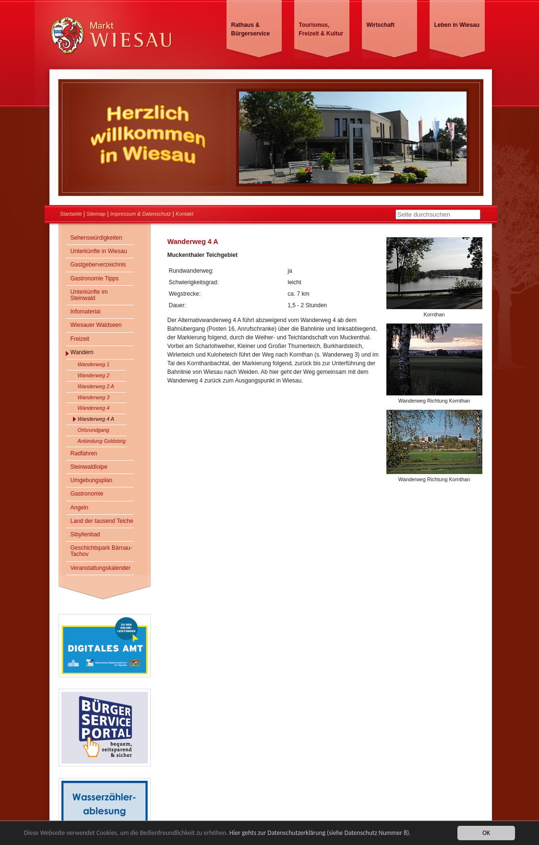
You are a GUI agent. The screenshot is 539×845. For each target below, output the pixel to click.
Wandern (82, 352)
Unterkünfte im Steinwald (89, 295)
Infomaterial (86, 311)
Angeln (79, 507)
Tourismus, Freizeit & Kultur (321, 29)
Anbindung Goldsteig (102, 441)
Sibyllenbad (85, 534)
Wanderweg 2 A (96, 386)
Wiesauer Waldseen (96, 325)
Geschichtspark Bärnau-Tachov (101, 550)
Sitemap (96, 214)
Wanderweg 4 (93, 408)
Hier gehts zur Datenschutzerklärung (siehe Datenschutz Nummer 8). (320, 833)
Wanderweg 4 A (96, 419)
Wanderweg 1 (93, 364)
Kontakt (184, 214)
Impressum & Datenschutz (140, 214)
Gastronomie (87, 493)
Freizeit (80, 339)
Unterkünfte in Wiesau (99, 251)
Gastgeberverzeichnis (98, 264)
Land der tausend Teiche (102, 521)
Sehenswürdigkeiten (96, 237)
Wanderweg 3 (93, 397)
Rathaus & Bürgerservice (250, 29)
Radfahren (84, 453)
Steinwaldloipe (89, 466)
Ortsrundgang (93, 430)
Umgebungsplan (91, 480)
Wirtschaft (381, 25)
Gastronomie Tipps (95, 278)
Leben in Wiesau (457, 25)
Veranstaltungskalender (101, 568)
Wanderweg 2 (93, 375)
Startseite (71, 214)
